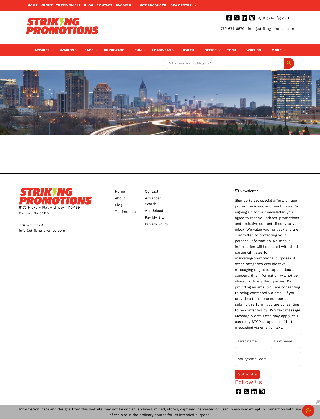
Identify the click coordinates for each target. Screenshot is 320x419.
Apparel (44, 50)
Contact (104, 5)
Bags (91, 50)
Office (212, 50)
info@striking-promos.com (271, 28)
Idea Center (180, 5)
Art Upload (154, 210)
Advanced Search (153, 201)
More (278, 50)
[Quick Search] (223, 63)
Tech (233, 50)
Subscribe (247, 374)
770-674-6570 (232, 28)
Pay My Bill (126, 5)
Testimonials (68, 5)
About (47, 5)
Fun (140, 50)
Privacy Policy (156, 224)
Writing (255, 50)
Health (189, 50)
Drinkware (116, 50)
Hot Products (153, 5)
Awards (69, 50)
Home (33, 5)
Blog (88, 5)
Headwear (163, 50)
